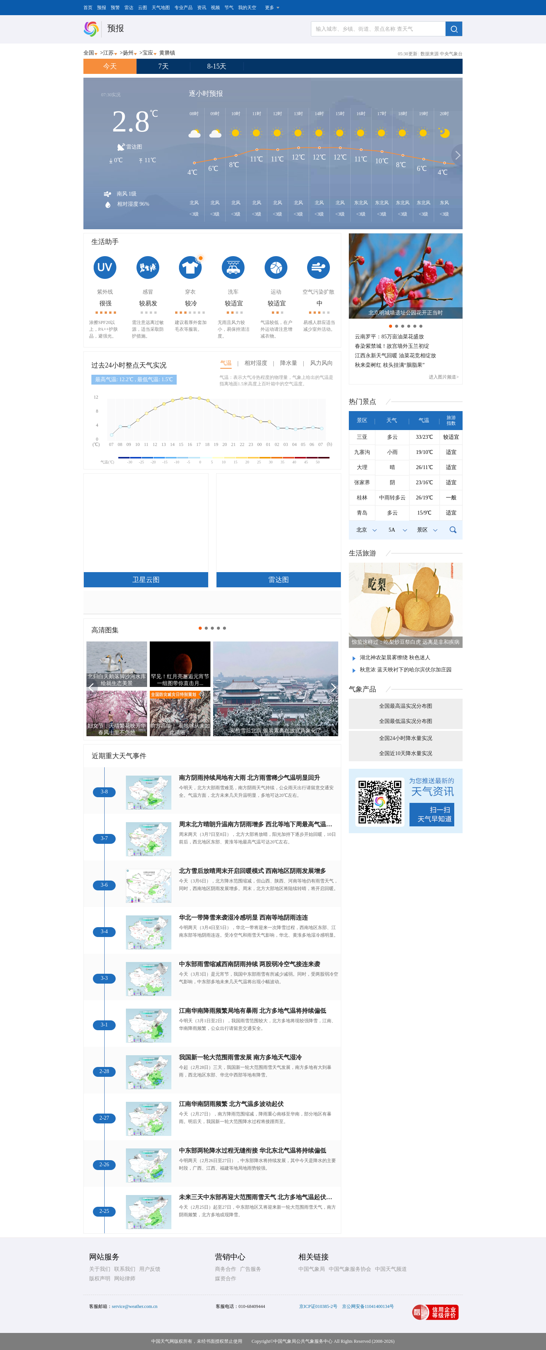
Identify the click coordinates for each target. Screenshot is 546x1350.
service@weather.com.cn (134, 1306)
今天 (110, 66)
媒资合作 (225, 1278)
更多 (269, 7)
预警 (115, 7)
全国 (88, 53)
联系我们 (124, 1269)
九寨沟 (362, 452)
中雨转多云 (392, 498)
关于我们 (99, 1269)
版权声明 (99, 1278)
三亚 (362, 437)
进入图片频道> (444, 377)
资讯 (201, 7)
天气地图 (161, 7)
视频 (215, 7)
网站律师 (124, 1278)
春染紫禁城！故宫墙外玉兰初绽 (392, 346)
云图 (142, 7)
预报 (101, 7)
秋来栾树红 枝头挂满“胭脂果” (390, 365)
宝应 (148, 53)
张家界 (362, 482)
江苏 (108, 53)
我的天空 (247, 7)
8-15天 (217, 66)
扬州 (128, 53)
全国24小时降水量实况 (405, 738)
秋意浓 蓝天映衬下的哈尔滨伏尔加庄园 (406, 670)
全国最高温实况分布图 (405, 706)
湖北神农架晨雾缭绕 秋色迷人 (395, 657)
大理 (362, 467)
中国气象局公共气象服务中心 (303, 1341)
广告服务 (250, 1269)
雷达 (128, 7)
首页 (88, 7)
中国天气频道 (391, 1269)
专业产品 (183, 7)
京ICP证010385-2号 (318, 1306)
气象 (362, 689)
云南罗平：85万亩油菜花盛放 (389, 336)
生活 (362, 553)
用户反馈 (149, 1269)
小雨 (392, 452)
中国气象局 (311, 1269)
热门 (362, 401)
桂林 (362, 498)
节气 (229, 7)
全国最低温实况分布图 (405, 721)
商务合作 (225, 1269)
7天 (163, 66)
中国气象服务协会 (350, 1269)
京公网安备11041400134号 (368, 1306)
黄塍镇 (167, 53)
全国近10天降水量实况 (405, 753)
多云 (392, 437)
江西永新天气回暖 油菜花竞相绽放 (395, 355)
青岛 (362, 513)
